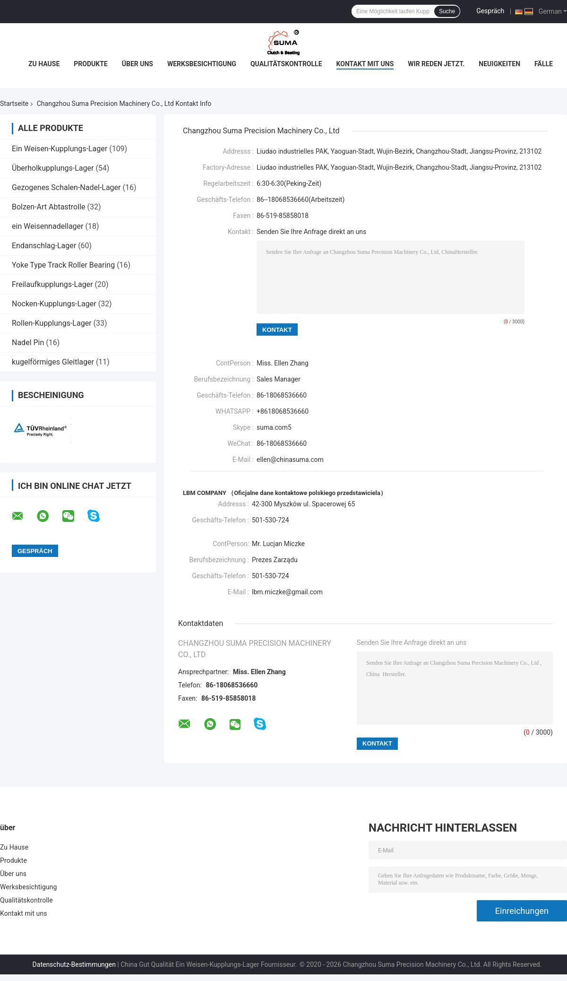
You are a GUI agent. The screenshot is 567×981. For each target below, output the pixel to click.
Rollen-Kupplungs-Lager (52, 323)
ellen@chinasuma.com (290, 459)
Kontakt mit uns (365, 64)
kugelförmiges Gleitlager (53, 361)
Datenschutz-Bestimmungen (74, 964)
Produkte (90, 64)
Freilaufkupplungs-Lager (52, 284)
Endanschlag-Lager (44, 245)
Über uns (137, 64)
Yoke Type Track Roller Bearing (63, 264)
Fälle (543, 64)
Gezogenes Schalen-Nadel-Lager (66, 187)
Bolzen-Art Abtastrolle (49, 206)
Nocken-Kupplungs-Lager (54, 303)
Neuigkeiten (499, 64)
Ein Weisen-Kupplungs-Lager (59, 148)
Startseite (14, 103)
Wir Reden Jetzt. (436, 64)
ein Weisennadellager (48, 226)
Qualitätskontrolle (286, 64)
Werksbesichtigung (201, 64)
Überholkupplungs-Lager (53, 168)
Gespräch (490, 11)
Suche (447, 11)
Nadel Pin (28, 342)
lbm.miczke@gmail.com (287, 592)
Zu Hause (44, 64)
